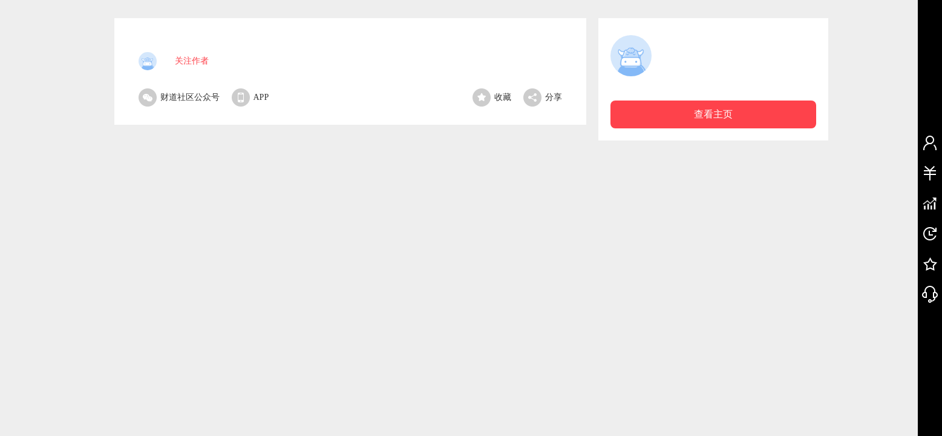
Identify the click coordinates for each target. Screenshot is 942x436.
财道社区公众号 (179, 97)
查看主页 (713, 114)
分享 (542, 97)
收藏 (492, 97)
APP (250, 97)
